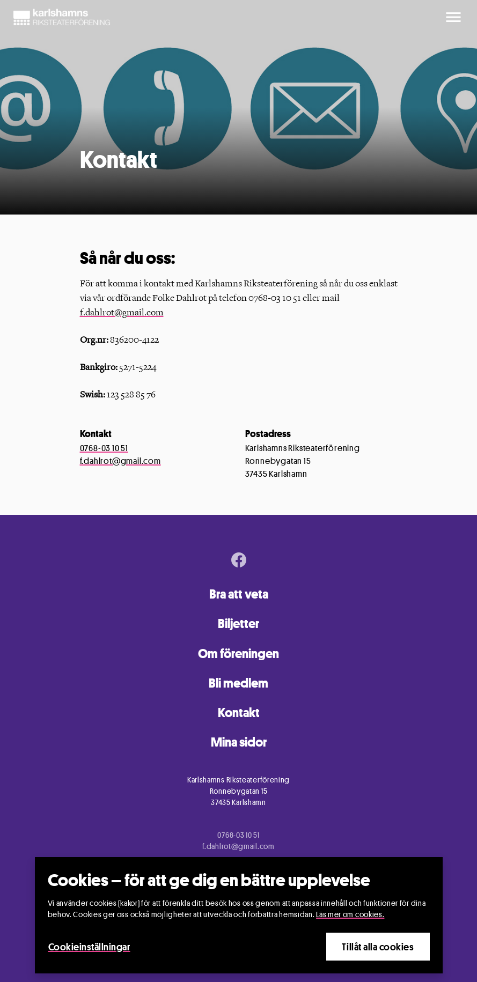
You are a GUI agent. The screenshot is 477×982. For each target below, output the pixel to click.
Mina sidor (239, 742)
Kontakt (239, 712)
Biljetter (238, 623)
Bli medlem (238, 683)
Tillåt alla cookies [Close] (378, 946)
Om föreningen (238, 653)
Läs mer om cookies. (350, 914)
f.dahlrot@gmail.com (122, 312)
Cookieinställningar (89, 946)
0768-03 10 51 (104, 448)
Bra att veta (238, 594)
